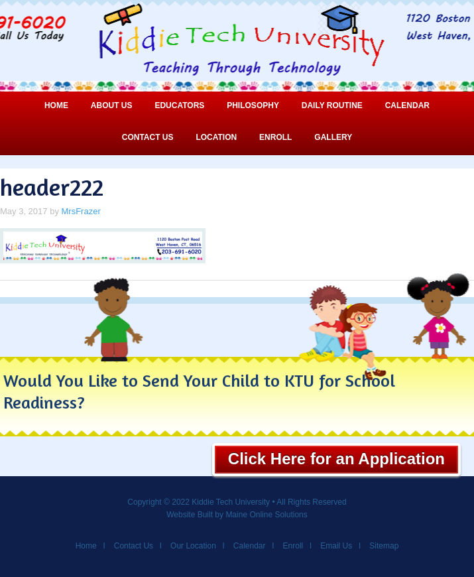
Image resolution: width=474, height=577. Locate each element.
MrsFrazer (81, 211)
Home (56, 105)
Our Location (193, 545)
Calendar (407, 105)
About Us (112, 105)
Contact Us (148, 137)
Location (216, 137)
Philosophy (253, 105)
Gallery (333, 137)
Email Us (336, 545)
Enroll (275, 137)
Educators (179, 105)
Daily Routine (332, 105)
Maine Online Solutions (266, 514)
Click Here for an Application (336, 459)
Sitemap (383, 545)
